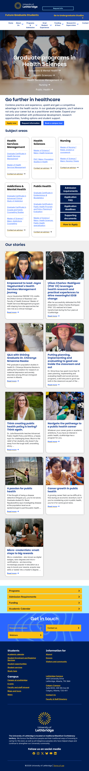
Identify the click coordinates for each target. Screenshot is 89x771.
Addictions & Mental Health (43, 70)
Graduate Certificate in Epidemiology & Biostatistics (43, 195)
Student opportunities (17, 664)
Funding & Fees (57, 24)
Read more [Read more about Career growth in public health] (52, 506)
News (10, 694)
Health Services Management (43, 80)
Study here (12, 671)
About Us (18, 24)
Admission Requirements (22, 596)
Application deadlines (70, 208)
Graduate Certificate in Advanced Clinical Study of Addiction (16, 198)
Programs (14, 590)
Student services (15, 667)
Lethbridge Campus (54, 676)
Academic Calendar (19, 608)
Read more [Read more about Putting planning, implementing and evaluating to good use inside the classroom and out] (52, 385)
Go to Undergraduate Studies (69, 16)
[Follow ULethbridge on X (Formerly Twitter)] (42, 753)
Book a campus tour (53, 123)
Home (10, 23)
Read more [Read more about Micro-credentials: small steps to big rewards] (11, 573)
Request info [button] (58, 8)
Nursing (43, 84)
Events (11, 684)
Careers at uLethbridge (17, 680)
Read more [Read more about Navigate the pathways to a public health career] (52, 441)
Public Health (43, 89)
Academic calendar (16, 654)
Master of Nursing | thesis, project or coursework (68, 149)
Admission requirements (70, 189)
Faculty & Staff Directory (56, 699)
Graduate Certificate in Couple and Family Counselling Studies (16, 209)
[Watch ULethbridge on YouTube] (51, 753)
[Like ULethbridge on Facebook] (34, 753)
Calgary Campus (53, 685)
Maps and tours (14, 691)
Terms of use (58, 765)
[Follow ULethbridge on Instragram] (38, 753)
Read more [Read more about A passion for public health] (11, 511)
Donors (49, 658)
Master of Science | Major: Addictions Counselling (15, 221)
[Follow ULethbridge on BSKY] (47, 753)
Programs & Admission (30, 25)
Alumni (49, 654)
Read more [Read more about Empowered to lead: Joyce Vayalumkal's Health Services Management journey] (11, 312)
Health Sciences (43, 75)
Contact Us (51, 695)
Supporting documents (70, 217)
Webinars (14, 635)
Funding (13, 602)
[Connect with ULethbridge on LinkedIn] (55, 753)
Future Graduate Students (22, 15)
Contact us (52, 628)
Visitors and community (56, 661)
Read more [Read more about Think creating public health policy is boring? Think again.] (11, 450)
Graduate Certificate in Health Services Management (16, 156)
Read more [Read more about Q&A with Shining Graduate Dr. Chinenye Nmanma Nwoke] (11, 381)
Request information (31, 123)
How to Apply (70, 224)
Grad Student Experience (44, 25)
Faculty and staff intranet (18, 687)
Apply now (11, 123)
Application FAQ (70, 199)
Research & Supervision (71, 24)
